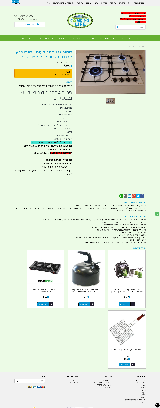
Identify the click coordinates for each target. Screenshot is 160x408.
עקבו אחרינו (72, 309)
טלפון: (110, 317)
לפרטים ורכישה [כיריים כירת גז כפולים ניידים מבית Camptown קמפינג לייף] (61, 297)
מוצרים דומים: (139, 248)
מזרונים (44, 395)
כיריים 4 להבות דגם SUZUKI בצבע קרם (46, 95)
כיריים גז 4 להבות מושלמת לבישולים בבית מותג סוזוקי (45, 86)
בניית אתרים (72, 406)
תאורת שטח (62, 395)
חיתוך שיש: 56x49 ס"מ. (63, 139)
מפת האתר (140, 309)
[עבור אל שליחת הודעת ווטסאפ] (157, 214)
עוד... (42, 309)
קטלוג (138, 46)
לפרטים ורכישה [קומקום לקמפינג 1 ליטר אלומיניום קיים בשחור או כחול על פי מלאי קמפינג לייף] (94, 297)
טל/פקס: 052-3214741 (137, 341)
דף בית (144, 46)
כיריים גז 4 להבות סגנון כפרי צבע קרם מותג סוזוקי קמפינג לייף (44, 54)
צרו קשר (108, 309)
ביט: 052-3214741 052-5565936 (56, 167)
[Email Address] (16, 3)
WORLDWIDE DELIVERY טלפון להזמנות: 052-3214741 (25, 17)
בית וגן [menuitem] (38, 38)
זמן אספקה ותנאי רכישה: (134, 202)
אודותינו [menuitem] (93, 38)
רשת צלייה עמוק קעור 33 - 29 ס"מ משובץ (29, 283)
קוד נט (77, 406)
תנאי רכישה (108, 320)
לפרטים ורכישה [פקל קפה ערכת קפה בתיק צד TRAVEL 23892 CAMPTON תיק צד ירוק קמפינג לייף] (128, 297)
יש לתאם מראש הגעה (60, 153)
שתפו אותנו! (74, 315)
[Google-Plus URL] (19, 3)
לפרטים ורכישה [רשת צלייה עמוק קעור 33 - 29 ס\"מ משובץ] (27, 297)
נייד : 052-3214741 (138, 345)
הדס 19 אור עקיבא (139, 353)
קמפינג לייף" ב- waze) (59, 149)
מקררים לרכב (52, 395)
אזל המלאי (65, 72)
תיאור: (69, 82)
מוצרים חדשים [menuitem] (104, 38)
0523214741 (102, 317)
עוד (22, 38)
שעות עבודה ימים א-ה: (131, 357)
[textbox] (130, 18)
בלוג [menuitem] (85, 38)
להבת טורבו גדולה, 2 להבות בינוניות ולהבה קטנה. (54, 125)
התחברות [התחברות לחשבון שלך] (15, 1)
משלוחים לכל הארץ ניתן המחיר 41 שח (51, 142)
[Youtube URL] (17, 3)
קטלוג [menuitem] (130, 38)
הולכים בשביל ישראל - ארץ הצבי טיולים (80, 357)
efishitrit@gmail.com (137, 349)
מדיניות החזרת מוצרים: (135, 216)
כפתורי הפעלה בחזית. (64, 121)
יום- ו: (125, 365)
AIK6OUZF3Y (62, 62)
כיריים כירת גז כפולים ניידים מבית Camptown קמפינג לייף (63, 283)
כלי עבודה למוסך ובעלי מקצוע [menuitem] (54, 38)
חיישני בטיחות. (66, 118)
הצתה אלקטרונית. (65, 114)
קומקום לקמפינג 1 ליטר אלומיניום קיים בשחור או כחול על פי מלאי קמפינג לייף (96, 284)
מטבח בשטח (131, 46)
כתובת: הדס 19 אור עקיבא (103, 315)
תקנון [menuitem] (79, 38)
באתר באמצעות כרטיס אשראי (57, 163)
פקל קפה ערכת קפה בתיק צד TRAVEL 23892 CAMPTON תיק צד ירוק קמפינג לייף (130, 284)
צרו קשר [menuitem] (71, 38)
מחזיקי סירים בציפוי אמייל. (62, 128)
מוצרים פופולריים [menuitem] (118, 38)
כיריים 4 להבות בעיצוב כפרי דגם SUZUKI (57, 104)
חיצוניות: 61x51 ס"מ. (64, 135)
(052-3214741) (41, 153)
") (71, 149)
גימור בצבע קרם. (66, 108)
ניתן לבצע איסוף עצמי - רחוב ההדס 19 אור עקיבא (47, 146)
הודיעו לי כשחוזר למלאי (62, 75)
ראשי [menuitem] (138, 38)
